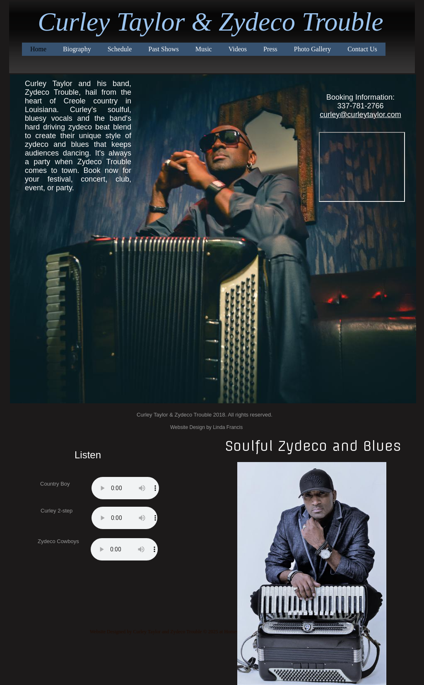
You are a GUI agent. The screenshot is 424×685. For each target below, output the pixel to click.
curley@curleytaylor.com (360, 114)
